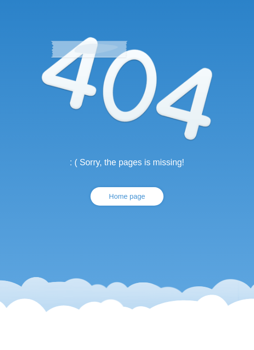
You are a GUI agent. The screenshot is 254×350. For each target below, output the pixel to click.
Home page (127, 196)
